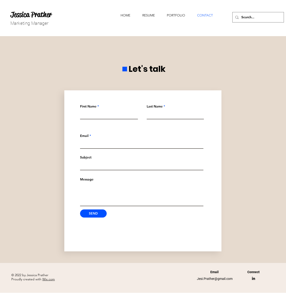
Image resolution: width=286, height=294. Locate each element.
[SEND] (93, 213)
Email (84, 135)
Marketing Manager (29, 23)
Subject (85, 157)
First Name (88, 106)
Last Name (155, 106)
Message (86, 179)
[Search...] (257, 17)
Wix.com (48, 279)
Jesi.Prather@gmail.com (215, 279)
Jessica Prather (31, 14)
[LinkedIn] (253, 278)
